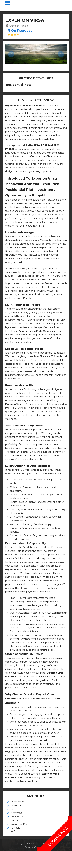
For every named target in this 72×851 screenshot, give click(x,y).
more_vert (63, 32)
